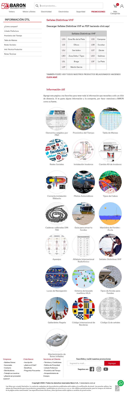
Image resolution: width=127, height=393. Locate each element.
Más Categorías (115, 12)
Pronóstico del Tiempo (13, 35)
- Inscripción (27, 362)
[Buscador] (71, 5)
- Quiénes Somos (9, 362)
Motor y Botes (29, 11)
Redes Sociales (10, 45)
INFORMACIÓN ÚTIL (17, 19)
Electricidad (46, 11)
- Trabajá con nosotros (11, 373)
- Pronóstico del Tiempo (51, 370)
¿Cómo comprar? (11, 26)
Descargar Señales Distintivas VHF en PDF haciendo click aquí (78, 26)
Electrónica (63, 11)
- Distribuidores (8, 370)
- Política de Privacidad (51, 365)
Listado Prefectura (11, 31)
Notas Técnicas (10, 54)
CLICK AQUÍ (52, 77)
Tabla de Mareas (10, 40)
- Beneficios (27, 368)
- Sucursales (7, 365)
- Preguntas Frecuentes (31, 370)
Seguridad (80, 11)
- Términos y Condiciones (52, 362)
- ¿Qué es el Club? (29, 365)
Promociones (98, 11)
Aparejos (57, 259)
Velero (12, 11)
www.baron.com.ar (87, 383)
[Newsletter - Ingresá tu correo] (85, 363)
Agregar (112, 363)
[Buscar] (37, 5)
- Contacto (7, 368)
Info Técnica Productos (13, 49)
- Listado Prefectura (50, 368)
